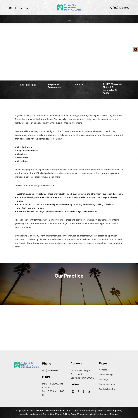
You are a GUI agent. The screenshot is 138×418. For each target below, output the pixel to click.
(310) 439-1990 (121, 7)
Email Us (79, 84)
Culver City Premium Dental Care (52, 410)
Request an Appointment (54, 85)
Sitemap (114, 414)
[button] (135, 49)
